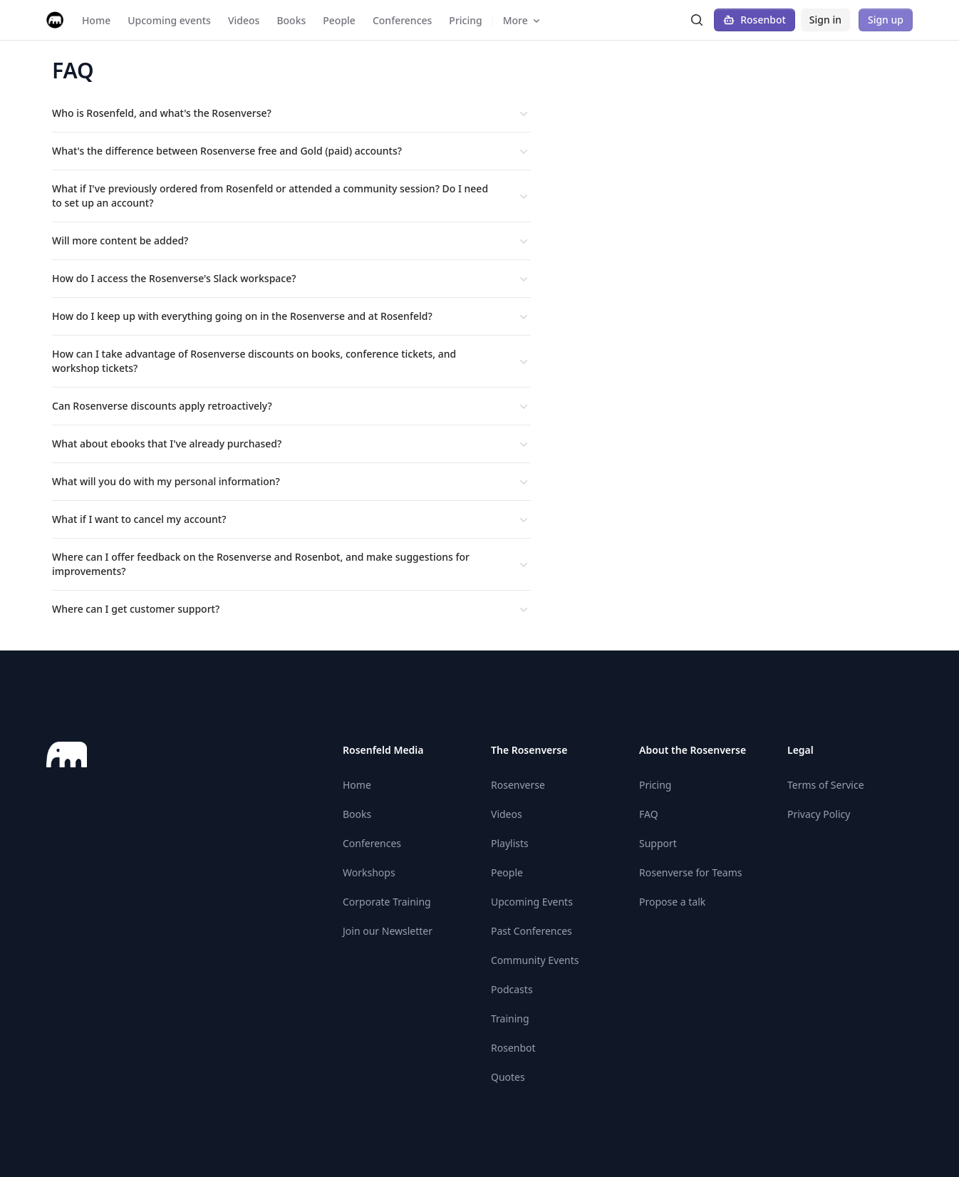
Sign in (825, 19)
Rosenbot (754, 19)
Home (357, 785)
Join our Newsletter (387, 931)
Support (658, 843)
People (507, 872)
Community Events (535, 960)
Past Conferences (531, 931)
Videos (506, 814)
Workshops (369, 872)
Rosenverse (518, 785)
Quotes (508, 1077)
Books (357, 814)
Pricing (655, 785)
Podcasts (512, 989)
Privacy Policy (818, 814)
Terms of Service (825, 785)
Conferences (372, 843)
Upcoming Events (532, 901)
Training (510, 1018)
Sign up (885, 19)
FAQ (648, 814)
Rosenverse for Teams (690, 872)
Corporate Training (387, 901)
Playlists (510, 843)
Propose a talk (672, 901)
